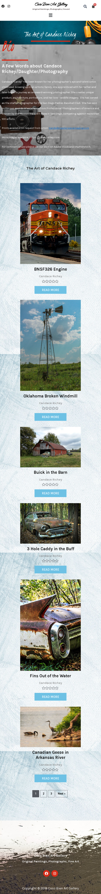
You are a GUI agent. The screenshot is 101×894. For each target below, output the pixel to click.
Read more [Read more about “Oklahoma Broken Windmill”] (50, 417)
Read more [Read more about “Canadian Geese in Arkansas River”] (50, 778)
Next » (61, 793)
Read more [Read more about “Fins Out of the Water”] (50, 697)
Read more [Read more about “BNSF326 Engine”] (50, 290)
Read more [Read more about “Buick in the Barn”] (50, 493)
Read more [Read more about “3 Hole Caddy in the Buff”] (50, 569)
